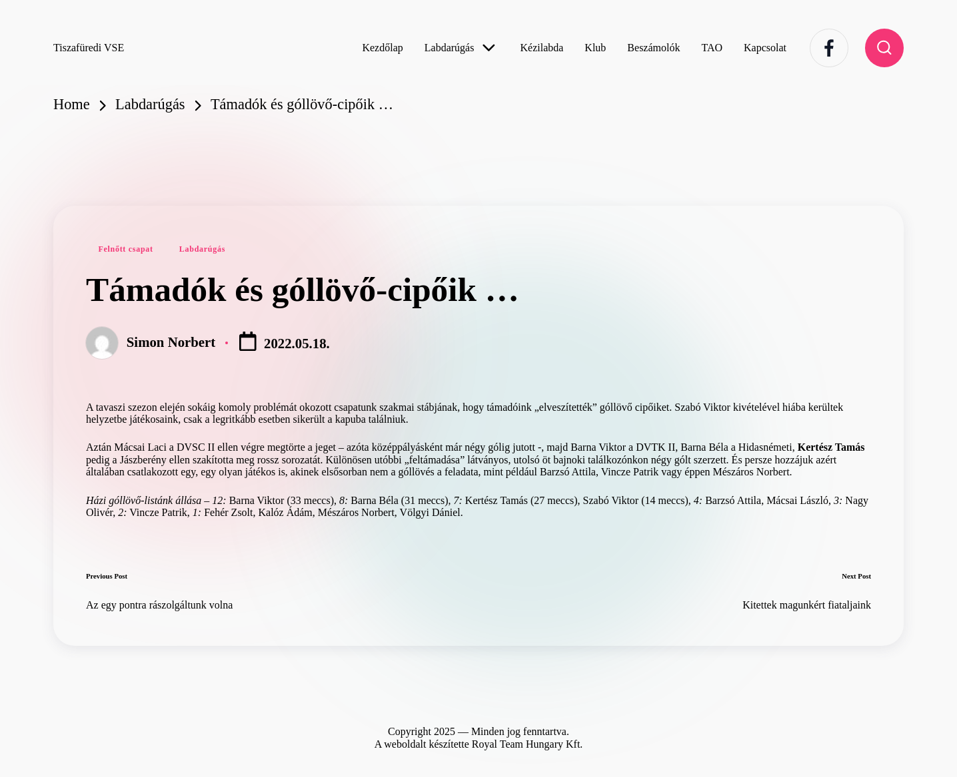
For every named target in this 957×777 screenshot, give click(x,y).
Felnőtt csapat (125, 249)
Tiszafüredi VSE (88, 47)
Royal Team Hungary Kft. (527, 744)
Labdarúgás (202, 249)
